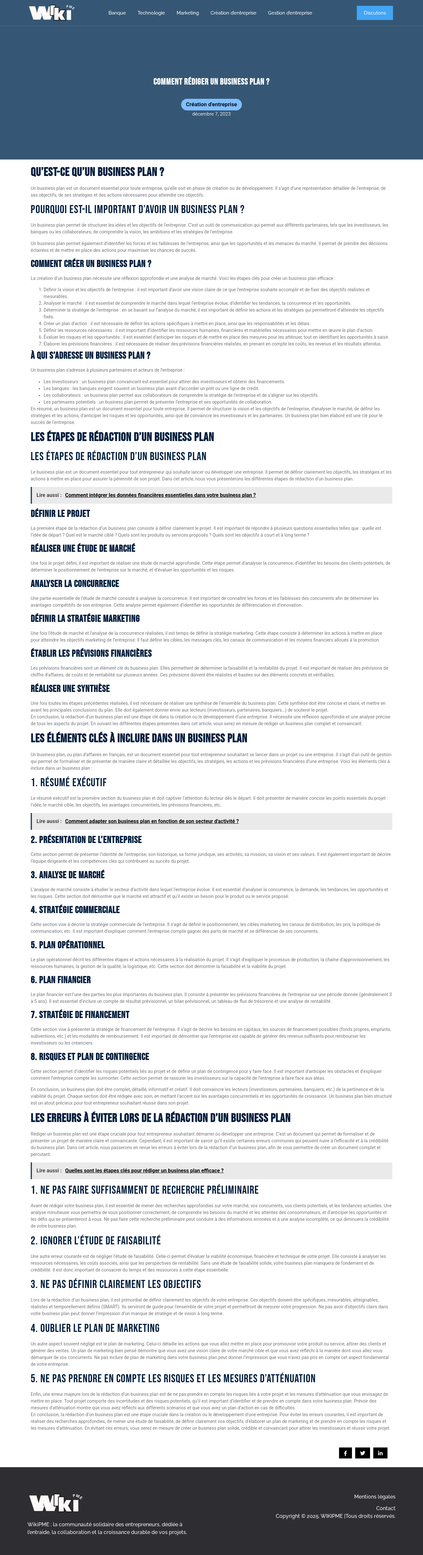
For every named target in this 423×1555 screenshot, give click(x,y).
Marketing (188, 13)
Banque (117, 13)
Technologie (151, 13)
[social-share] (345, 1452)
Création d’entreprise (233, 13)
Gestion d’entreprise (290, 13)
